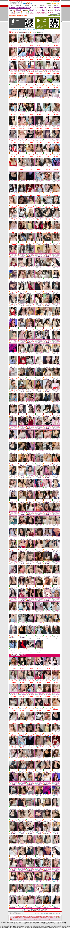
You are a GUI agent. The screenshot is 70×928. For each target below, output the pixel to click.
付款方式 (49, 5)
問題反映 (56, 5)
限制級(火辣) (18, 12)
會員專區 (27, 5)
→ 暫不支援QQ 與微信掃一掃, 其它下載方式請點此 (35, 29)
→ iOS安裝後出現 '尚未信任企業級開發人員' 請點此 (17, 29)
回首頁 (11, 5)
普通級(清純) (32, 12)
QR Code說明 (57, 15)
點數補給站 (18, 5)
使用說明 (42, 5)
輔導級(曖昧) (25, 12)
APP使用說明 (51, 15)
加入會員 (34, 5)
